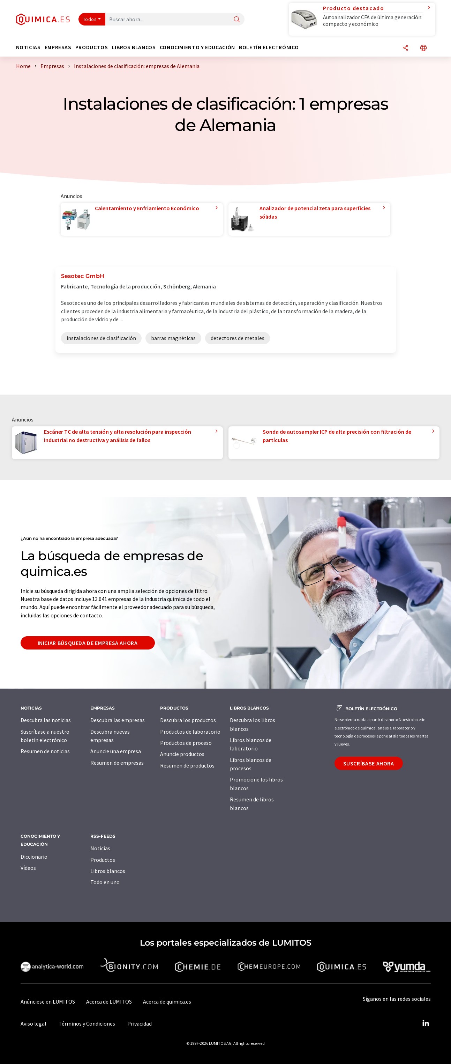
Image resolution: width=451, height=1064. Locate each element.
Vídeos (28, 867)
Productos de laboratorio (190, 731)
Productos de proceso (186, 742)
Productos (102, 859)
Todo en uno (105, 882)
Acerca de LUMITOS (109, 1001)
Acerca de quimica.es (167, 1001)
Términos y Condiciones (87, 1023)
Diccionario (34, 856)
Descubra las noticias (46, 720)
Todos (90, 19)
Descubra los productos (188, 720)
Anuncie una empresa (115, 751)
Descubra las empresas (117, 720)
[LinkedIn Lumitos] (426, 1023)
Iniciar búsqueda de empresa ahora (88, 642)
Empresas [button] (58, 47)
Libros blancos (107, 870)
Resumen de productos (187, 765)
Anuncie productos (182, 753)
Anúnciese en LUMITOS (48, 1001)
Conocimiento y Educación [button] (197, 47)
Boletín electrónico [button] (269, 47)
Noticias (100, 848)
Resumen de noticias (45, 751)
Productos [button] (91, 47)
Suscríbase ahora (368, 763)
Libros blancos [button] (134, 47)
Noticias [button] (28, 47)
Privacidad (139, 1023)
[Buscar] (237, 20)
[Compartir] (406, 48)
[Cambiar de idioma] (423, 48)
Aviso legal (33, 1023)
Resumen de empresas (117, 762)
